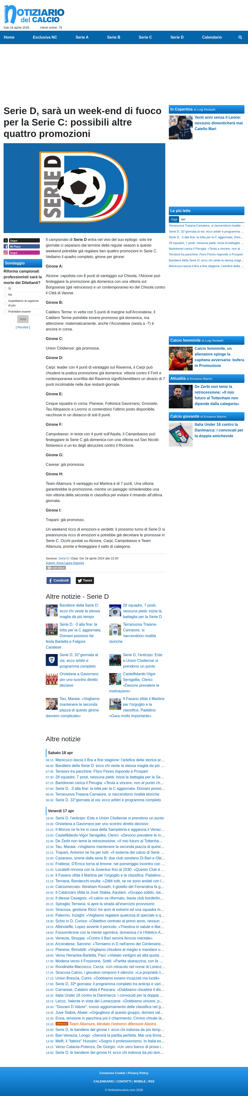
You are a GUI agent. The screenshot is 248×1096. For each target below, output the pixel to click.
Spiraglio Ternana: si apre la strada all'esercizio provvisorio (105, 904)
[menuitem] (240, 37)
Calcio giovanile (184, 416)
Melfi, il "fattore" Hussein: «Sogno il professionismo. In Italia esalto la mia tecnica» (125, 1041)
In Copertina (181, 109)
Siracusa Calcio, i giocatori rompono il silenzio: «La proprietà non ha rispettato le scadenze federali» (140, 972)
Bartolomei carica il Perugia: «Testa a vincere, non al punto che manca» (116, 783)
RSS (151, 1081)
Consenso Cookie (112, 1073)
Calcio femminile (185, 340)
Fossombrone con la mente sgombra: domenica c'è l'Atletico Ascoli (112, 932)
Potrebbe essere (19, 311)
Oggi (174, 219)
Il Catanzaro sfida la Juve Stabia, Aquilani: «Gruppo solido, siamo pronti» (117, 892)
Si (9, 288)
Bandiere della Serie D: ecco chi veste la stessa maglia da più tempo (80, 611)
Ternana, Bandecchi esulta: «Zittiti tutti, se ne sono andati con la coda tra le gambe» (126, 881)
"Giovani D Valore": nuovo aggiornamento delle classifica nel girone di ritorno (120, 1007)
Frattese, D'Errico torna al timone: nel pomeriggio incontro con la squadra (117, 864)
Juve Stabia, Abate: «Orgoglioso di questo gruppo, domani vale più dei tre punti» (123, 1012)
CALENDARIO (103, 1081)
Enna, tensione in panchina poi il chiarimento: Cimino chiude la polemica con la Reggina (130, 1018)
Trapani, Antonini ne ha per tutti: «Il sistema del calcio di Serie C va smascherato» (124, 852)
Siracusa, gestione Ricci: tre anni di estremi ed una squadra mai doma (115, 910)
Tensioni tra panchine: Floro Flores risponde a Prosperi (101, 771)
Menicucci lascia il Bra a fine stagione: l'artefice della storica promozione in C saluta (126, 760)
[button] (22, 319)
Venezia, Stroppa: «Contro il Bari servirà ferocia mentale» (104, 938)
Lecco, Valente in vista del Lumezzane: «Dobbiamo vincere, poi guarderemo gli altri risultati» (134, 1001)
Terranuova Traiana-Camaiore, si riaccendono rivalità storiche (107, 794)
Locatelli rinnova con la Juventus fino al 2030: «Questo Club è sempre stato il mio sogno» (131, 870)
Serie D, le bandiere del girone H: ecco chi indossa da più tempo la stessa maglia (124, 1052)
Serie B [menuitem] (113, 37)
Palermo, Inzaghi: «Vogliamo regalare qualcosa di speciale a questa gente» (119, 915)
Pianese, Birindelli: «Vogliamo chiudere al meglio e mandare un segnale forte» (122, 950)
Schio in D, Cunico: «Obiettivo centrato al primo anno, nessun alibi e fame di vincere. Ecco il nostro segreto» (147, 921)
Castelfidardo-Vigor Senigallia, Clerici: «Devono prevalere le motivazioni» (117, 835)
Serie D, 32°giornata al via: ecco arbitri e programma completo (79, 660)
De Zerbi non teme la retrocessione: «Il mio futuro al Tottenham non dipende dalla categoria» (134, 841)
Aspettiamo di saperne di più (23, 303)
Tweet (85, 580)
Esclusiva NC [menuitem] (45, 37)
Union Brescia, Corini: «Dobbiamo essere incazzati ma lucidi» (108, 978)
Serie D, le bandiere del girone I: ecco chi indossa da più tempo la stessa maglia (123, 1030)
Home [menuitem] (9, 37)
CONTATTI (123, 1081)
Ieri (183, 219)
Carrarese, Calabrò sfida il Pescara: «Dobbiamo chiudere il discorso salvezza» (122, 990)
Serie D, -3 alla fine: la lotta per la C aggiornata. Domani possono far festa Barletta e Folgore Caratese (73, 635)
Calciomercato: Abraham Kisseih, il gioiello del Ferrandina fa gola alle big (117, 887)
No (10, 294)
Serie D (63, 558)
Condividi (58, 580)
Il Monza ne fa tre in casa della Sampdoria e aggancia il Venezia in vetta (116, 829)
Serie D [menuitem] (177, 37)
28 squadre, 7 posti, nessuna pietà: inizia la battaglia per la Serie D (142, 611)
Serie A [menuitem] (82, 37)
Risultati (22, 327)
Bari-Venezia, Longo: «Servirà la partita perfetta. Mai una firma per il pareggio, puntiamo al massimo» (141, 1035)
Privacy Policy (138, 1073)
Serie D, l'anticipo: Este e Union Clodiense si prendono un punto (142, 660)
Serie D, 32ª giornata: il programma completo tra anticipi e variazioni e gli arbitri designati (131, 984)
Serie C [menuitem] (145, 37)
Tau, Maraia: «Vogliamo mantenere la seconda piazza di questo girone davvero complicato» (132, 847)
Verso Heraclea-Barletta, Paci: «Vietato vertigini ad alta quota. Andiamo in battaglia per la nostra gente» (143, 955)
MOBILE (140, 1081)
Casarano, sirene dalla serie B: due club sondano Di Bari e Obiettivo (113, 858)
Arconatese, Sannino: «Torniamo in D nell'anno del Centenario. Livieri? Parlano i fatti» (127, 944)
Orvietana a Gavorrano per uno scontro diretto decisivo (79, 679)
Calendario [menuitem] (212, 37)
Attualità (178, 378)
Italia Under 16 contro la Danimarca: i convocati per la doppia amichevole (117, 995)
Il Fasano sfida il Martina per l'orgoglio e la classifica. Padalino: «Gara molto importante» (130, 875)
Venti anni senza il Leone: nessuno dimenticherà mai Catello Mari (219, 123)
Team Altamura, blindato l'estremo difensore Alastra (106, 1024)
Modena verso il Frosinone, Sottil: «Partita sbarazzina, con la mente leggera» (121, 961)
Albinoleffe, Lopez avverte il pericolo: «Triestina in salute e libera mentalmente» (122, 927)
